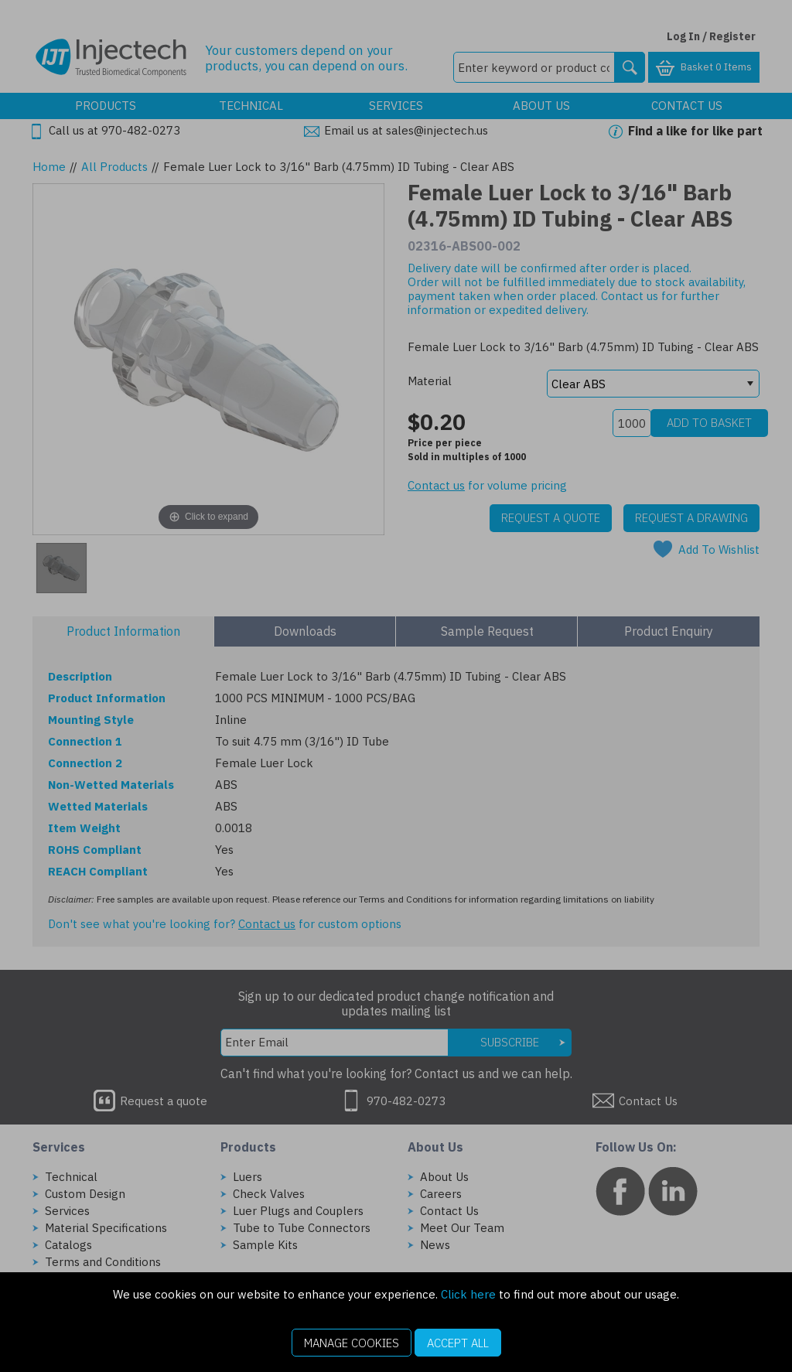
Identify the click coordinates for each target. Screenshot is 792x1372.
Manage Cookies (351, 1343)
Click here (468, 1294)
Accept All (458, 1343)
